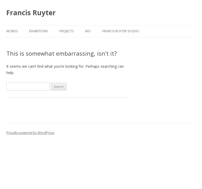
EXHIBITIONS (38, 31)
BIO (88, 31)
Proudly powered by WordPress (30, 132)
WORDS (12, 31)
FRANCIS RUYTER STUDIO (120, 31)
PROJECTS (66, 31)
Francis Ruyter (31, 12)
